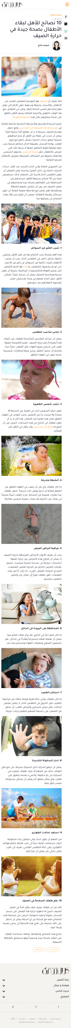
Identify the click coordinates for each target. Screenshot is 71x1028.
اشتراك (32, 1019)
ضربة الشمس (30, 152)
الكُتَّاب (12, 1019)
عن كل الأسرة (55, 1019)
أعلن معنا (42, 1019)
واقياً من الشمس (43, 427)
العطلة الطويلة (21, 117)
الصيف (43, 101)
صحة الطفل (39, 950)
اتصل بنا (22, 1019)
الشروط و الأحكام (45, 1022)
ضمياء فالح (43, 46)
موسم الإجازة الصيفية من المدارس (39, 128)
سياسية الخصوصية (27, 1022)
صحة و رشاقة (56, 15)
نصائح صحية (53, 950)
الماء (25, 267)
